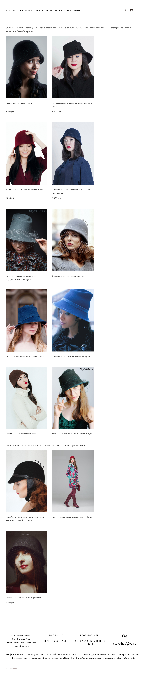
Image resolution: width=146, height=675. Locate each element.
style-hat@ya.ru (124, 643)
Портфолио (55, 635)
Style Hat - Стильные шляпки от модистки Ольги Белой (44, 11)
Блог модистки (90, 635)
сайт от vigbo (11, 668)
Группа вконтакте (56, 641)
